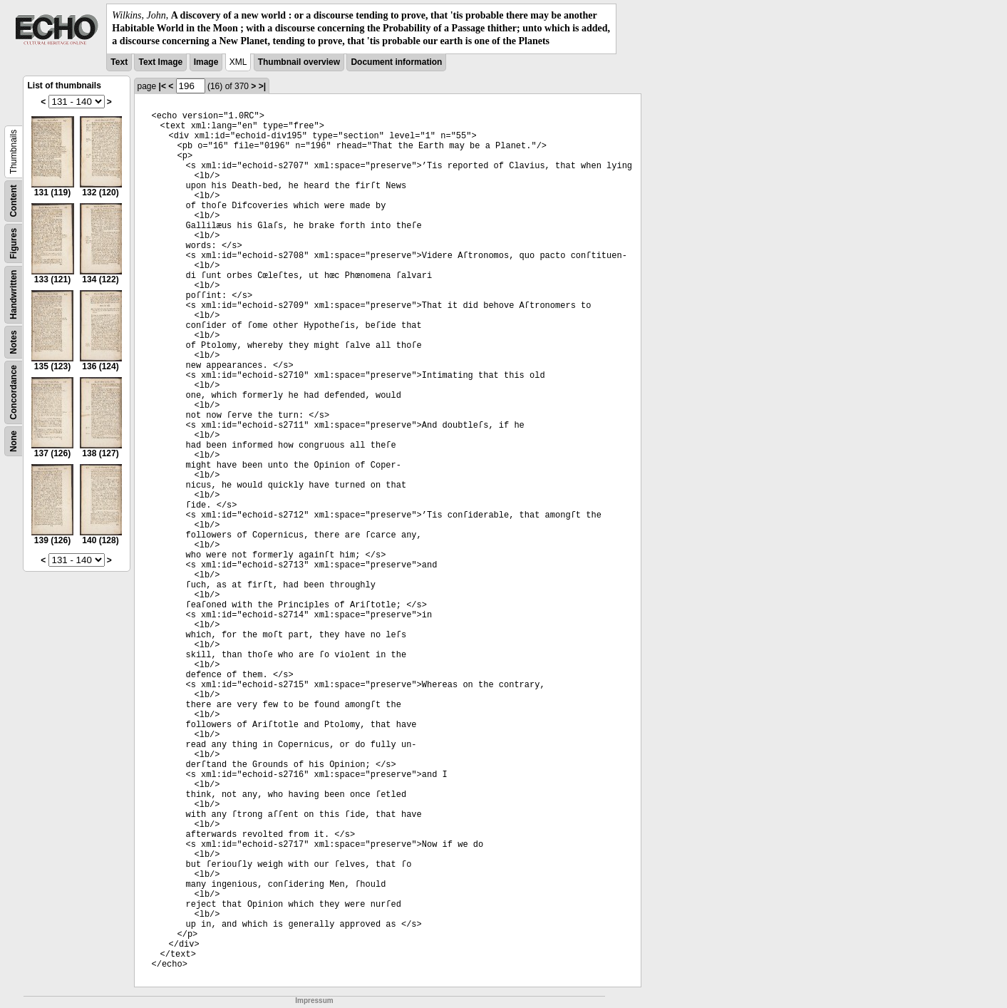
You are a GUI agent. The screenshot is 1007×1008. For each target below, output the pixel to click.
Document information (396, 62)
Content (14, 201)
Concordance (14, 392)
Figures (14, 242)
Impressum (314, 1000)
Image (206, 62)
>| (262, 86)
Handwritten (14, 294)
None (14, 441)
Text (119, 62)
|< (162, 86)
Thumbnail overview (299, 62)
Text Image (160, 62)
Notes (14, 342)
